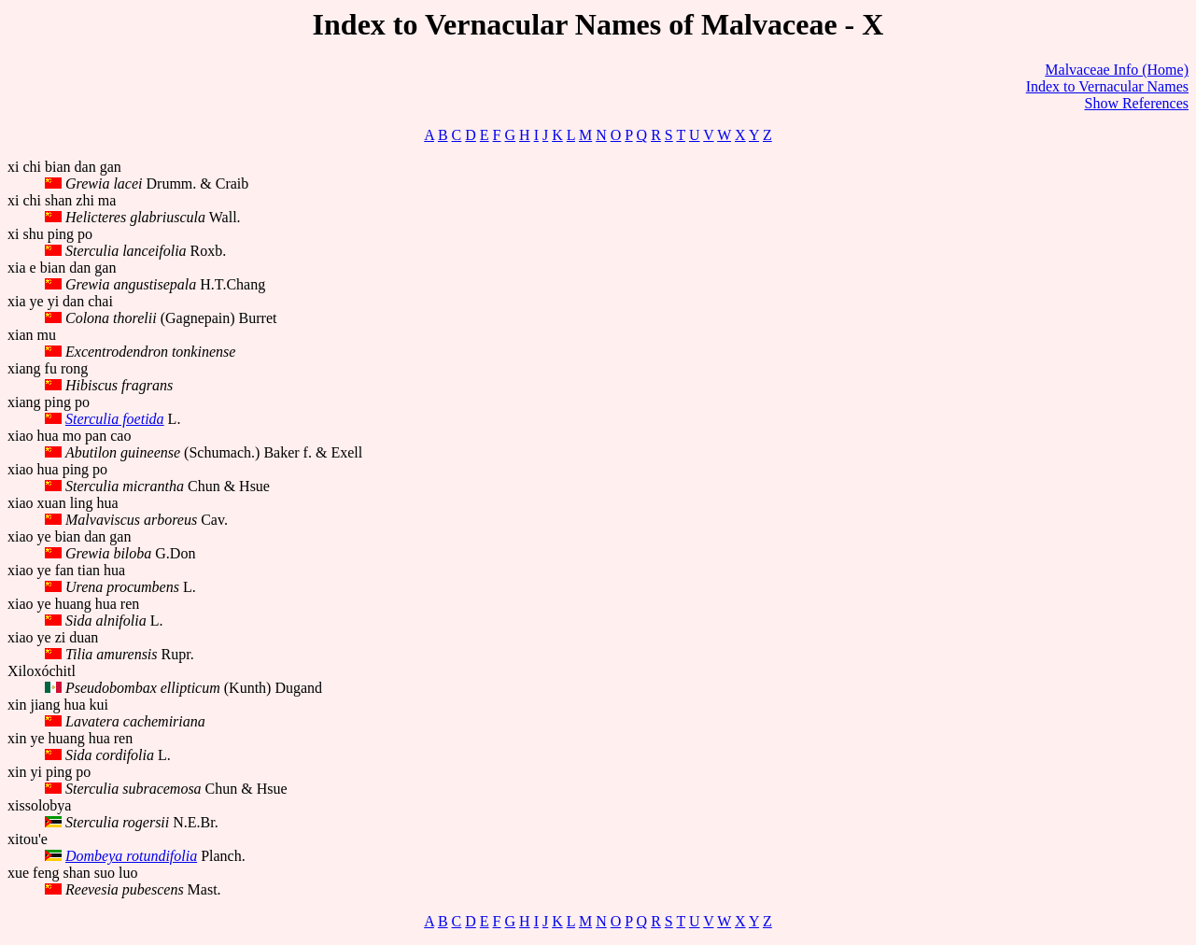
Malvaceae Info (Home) (1117, 70)
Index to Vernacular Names (1107, 86)
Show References (1136, 103)
